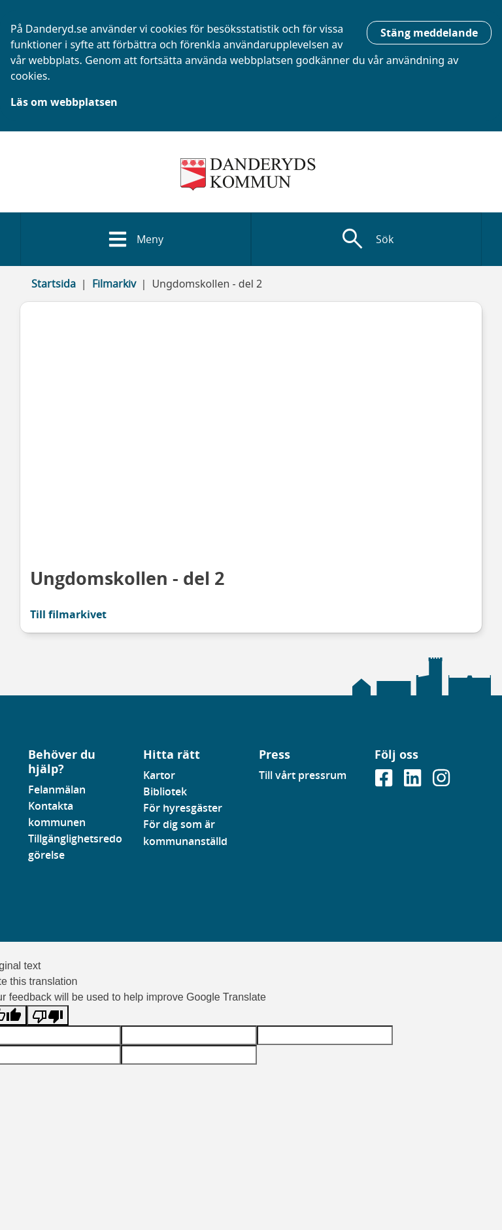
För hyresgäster (182, 808)
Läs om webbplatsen (64, 102)
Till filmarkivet (68, 614)
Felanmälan (57, 789)
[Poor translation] (48, 1015)
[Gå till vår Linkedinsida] (413, 781)
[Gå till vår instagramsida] (441, 781)
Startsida (53, 283)
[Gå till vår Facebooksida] (385, 781)
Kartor (159, 775)
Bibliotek (165, 791)
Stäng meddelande (429, 32)
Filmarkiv (114, 283)
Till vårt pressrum (302, 775)
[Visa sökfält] (366, 239)
